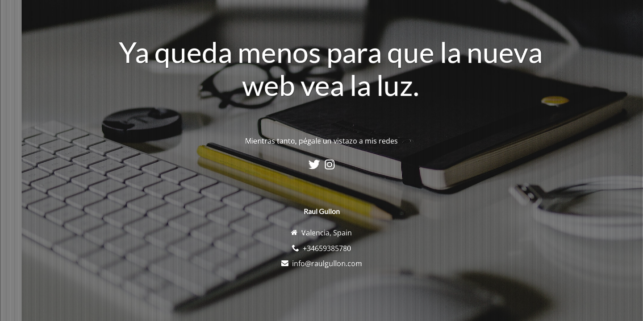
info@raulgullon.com (327, 263)
